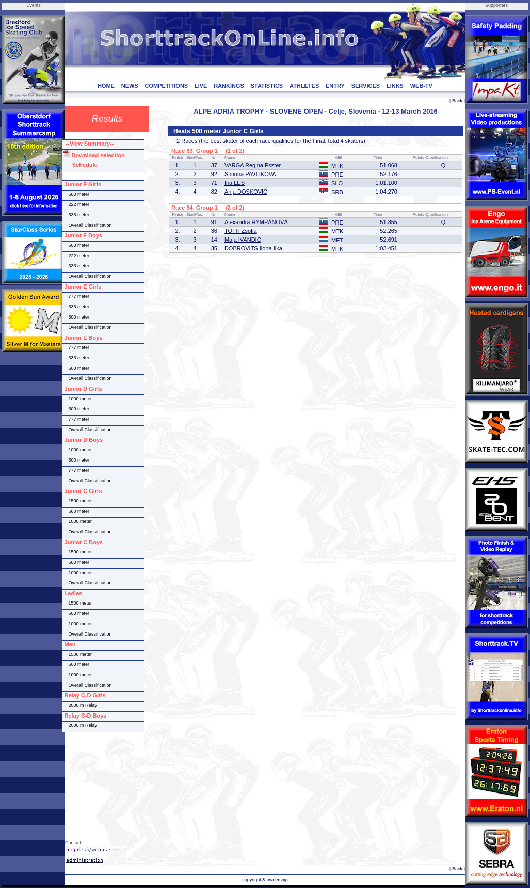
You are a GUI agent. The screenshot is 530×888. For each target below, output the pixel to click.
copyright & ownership (265, 879)
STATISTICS (267, 86)
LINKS (395, 86)
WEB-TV (421, 86)
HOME (106, 86)
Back (457, 100)
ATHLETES (304, 86)
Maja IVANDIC (242, 239)
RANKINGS (229, 86)
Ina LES (234, 183)
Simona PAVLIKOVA (250, 174)
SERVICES (365, 86)
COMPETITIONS (166, 86)
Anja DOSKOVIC (245, 191)
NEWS (129, 86)
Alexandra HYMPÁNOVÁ (256, 222)
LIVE (201, 86)
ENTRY (335, 86)
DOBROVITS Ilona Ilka (253, 248)
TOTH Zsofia (240, 231)
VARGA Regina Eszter (252, 165)
